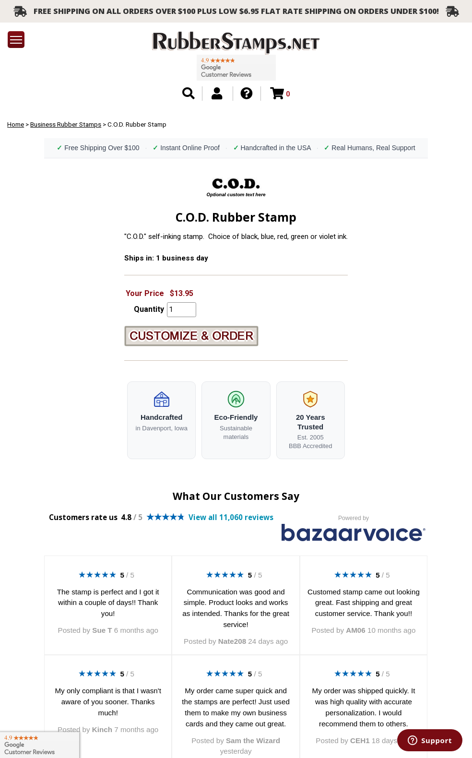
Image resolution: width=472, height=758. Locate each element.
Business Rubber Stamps (65, 124)
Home (15, 124)
